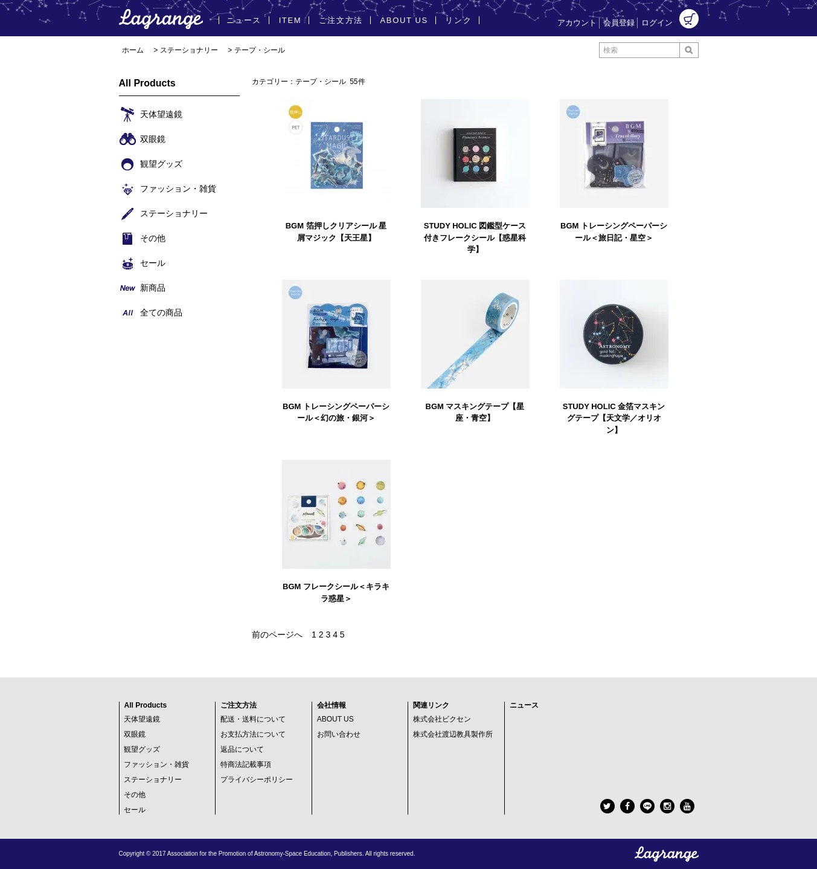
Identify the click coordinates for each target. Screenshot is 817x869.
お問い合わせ (338, 734)
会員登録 (619, 22)
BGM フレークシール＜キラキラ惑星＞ (336, 592)
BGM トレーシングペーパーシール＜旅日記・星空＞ (613, 231)
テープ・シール (259, 50)
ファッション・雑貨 (156, 764)
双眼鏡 (135, 734)
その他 (135, 794)
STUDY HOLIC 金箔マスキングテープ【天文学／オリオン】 (614, 418)
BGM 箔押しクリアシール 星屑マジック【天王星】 (336, 231)
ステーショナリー (189, 50)
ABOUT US (335, 719)
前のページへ (277, 634)
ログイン (657, 22)
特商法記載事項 (245, 764)
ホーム (133, 50)
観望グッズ (142, 749)
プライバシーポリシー (256, 779)
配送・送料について (253, 719)
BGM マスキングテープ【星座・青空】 (475, 412)
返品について (242, 749)
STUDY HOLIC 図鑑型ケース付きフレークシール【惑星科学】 (475, 237)
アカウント (577, 22)
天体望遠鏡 (142, 719)
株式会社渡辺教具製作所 (453, 734)
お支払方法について (253, 734)
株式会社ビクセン (442, 719)
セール (135, 810)
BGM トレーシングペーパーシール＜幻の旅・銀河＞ (336, 412)
